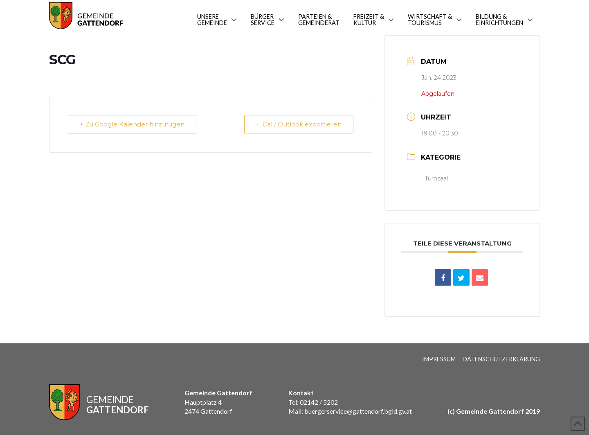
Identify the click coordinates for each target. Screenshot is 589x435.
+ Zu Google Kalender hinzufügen (132, 124)
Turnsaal (436, 178)
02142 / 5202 (319, 402)
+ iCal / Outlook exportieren (299, 124)
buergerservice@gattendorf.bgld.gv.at (357, 411)
